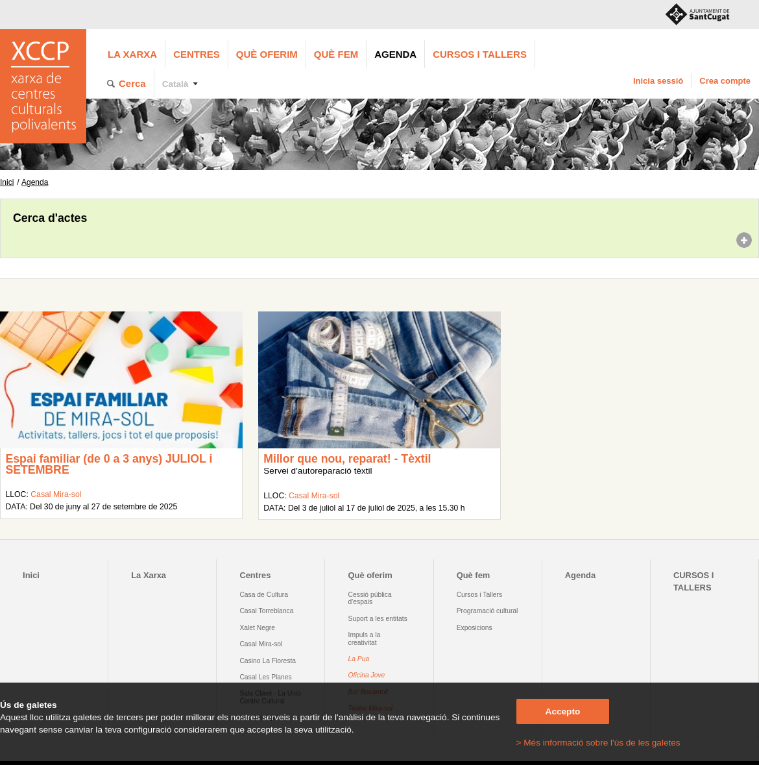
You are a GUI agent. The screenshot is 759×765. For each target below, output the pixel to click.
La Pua (359, 658)
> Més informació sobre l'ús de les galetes (598, 742)
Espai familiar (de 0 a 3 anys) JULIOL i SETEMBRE (108, 464)
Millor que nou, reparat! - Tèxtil (347, 458)
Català (175, 84)
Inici (7, 182)
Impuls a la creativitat (364, 638)
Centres (196, 54)
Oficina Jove (366, 675)
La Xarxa (132, 54)
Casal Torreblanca (266, 610)
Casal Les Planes (265, 677)
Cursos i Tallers (479, 594)
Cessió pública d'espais (370, 598)
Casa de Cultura (263, 594)
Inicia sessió (658, 81)
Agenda (395, 54)
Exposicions (474, 627)
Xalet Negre (257, 627)
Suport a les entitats (377, 618)
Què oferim (267, 54)
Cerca (132, 83)
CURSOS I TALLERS (480, 54)
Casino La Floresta (267, 660)
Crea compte (725, 81)
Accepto (563, 711)
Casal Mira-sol (55, 494)
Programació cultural (487, 610)
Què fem (336, 54)
